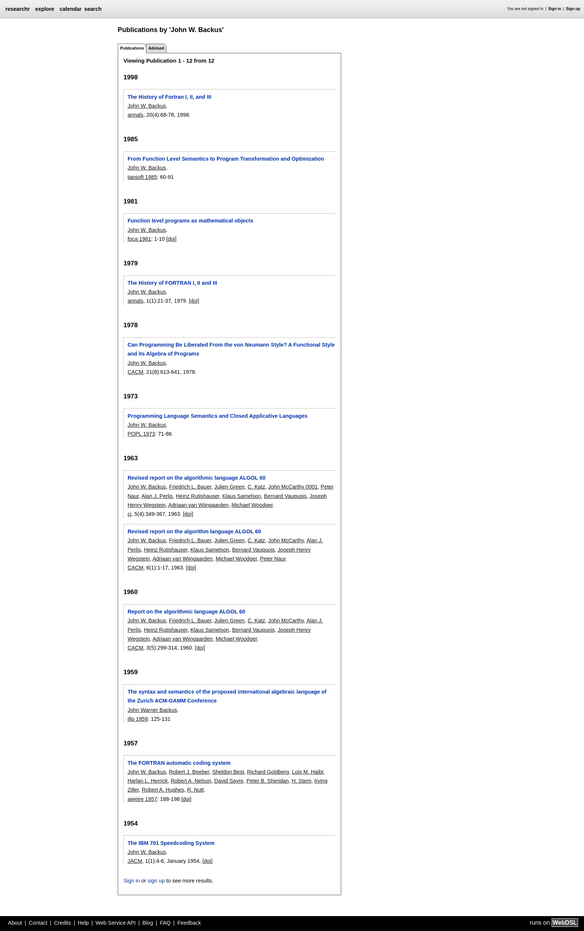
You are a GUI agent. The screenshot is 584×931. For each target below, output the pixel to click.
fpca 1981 (139, 239)
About (15, 923)
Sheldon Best (228, 772)
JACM (134, 861)
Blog (147, 923)
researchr (17, 9)
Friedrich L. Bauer (190, 487)
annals (135, 115)
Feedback (189, 923)
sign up (156, 881)
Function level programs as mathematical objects (190, 221)
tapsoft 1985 (142, 177)
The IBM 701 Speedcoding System (171, 843)
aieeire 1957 (142, 799)
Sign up (573, 9)
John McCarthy (286, 540)
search (92, 9)
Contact (38, 923)
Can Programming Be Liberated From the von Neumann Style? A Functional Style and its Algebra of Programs (230, 349)
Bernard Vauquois (285, 496)
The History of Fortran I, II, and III (169, 97)
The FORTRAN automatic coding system (179, 763)
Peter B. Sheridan (268, 781)
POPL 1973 (141, 434)
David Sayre (228, 781)
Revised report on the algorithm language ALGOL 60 (194, 531)
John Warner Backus (152, 710)
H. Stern (301, 781)
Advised (156, 48)
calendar (71, 9)
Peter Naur (273, 559)
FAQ (165, 923)
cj (129, 514)
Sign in (554, 9)
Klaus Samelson (241, 496)
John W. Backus (146, 106)
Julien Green (229, 487)
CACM (135, 372)
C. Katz (256, 487)
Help (83, 923)
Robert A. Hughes (163, 790)
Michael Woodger (252, 505)
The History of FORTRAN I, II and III (172, 283)
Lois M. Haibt (307, 772)
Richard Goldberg (268, 772)
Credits (62, 923)
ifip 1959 (137, 719)
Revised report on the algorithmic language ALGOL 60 (196, 478)
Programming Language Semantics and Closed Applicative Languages (217, 416)
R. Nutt (195, 790)
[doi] (171, 239)
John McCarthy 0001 (293, 487)
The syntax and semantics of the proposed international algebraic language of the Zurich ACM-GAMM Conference (226, 696)
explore (44, 9)
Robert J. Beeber (189, 772)
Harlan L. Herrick (147, 781)
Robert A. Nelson (191, 781)
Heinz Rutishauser (197, 496)
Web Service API (115, 923)
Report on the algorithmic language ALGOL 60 (186, 612)
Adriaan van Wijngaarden (198, 505)
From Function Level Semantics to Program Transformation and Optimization (225, 159)
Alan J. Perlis (157, 496)
